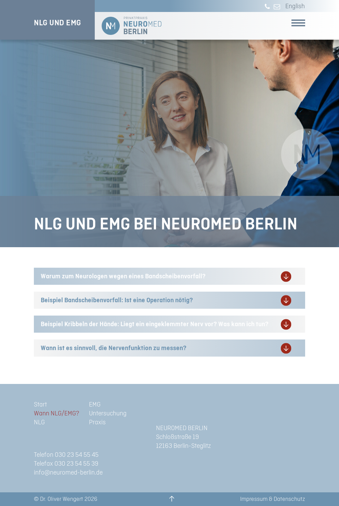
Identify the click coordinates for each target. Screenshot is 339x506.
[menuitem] (293, 6)
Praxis (97, 422)
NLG (39, 422)
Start (40, 404)
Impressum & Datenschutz (272, 499)
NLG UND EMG (57, 23)
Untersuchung (108, 413)
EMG (95, 404)
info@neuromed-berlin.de (68, 472)
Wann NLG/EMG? (56, 413)
